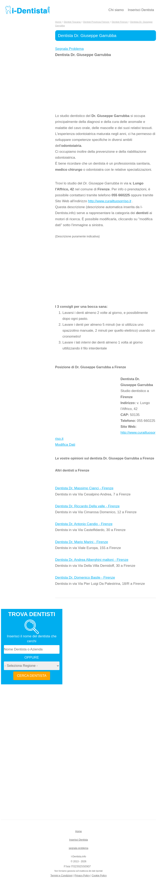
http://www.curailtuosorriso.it (109, 201)
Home (78, 831)
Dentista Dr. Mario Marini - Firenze (81, 542)
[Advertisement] (88, 85)
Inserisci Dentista (141, 10)
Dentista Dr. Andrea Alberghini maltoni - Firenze (91, 560)
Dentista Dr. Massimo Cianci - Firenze (84, 488)
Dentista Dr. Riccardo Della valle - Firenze (87, 506)
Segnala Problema (69, 49)
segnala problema (78, 848)
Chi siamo (116, 10)
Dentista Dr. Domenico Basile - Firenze (85, 577)
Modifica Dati (65, 445)
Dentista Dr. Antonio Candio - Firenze (84, 524)
